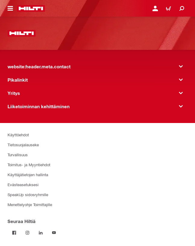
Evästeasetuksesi (23, 184)
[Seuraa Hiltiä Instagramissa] (27, 232)
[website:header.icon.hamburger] (10, 8)
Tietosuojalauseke (23, 144)
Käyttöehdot (18, 134)
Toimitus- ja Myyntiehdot (29, 164)
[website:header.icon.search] (181, 8)
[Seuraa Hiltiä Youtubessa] (54, 232)
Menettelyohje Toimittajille (30, 204)
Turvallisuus (18, 154)
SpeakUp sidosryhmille (28, 194)
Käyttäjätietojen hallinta (28, 174)
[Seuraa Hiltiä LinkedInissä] (40, 232)
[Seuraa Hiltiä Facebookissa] (14, 232)
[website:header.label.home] (31, 8)
